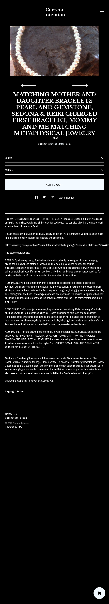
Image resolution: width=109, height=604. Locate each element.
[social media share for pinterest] (52, 196)
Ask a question (66, 197)
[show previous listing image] (29, 84)
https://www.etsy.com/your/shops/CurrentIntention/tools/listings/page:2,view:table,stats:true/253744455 (57, 245)
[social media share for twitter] (44, 196)
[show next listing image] (79, 84)
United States (57, 144)
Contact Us (11, 414)
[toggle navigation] (102, 10)
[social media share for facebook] (36, 196)
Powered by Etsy (13, 427)
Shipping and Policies (16, 418)
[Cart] (99, 593)
